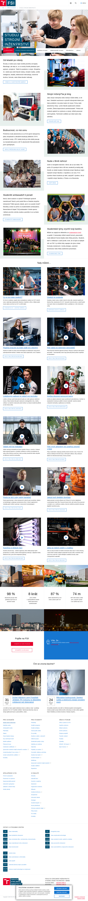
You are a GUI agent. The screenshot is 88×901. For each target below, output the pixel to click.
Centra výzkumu (63, 730)
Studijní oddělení (35, 765)
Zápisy (4, 733)
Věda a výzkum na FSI (65, 722)
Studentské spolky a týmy (37, 741)
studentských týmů (75, 232)
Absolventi (33, 784)
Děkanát (33, 789)
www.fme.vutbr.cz (61, 882)
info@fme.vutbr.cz (61, 884)
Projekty (61, 738)
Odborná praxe (35, 738)
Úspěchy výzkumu (63, 725)
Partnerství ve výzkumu (9, 778)
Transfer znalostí (63, 736)
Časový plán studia (36, 730)
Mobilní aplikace (7, 741)
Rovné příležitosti (35, 805)
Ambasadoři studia (7, 728)
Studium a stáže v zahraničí (38, 736)
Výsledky (61, 741)
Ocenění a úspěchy (36, 781)
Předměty (33, 722)
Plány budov (34, 811)
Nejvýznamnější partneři (9, 781)
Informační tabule (35, 797)
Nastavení (62, 896)
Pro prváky (34, 733)
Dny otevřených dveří (8, 738)
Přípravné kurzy (7, 744)
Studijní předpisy (35, 728)
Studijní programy (35, 725)
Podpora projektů (63, 733)
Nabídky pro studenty (36, 744)
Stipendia (33, 746)
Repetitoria (34, 768)
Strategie (33, 800)
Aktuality (33, 775)
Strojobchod (34, 794)
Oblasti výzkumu (63, 728)
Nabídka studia (7, 725)
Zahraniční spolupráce (8, 784)
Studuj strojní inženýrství (27, 7)
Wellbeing (33, 760)
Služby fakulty (6, 789)
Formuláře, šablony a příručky (38, 752)
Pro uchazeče (12, 7)
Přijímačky (5, 730)
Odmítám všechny (62, 892)
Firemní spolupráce (8, 775)
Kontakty (5, 757)
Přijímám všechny (61, 888)
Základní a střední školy (9, 786)
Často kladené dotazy (8, 736)
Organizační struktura (36, 786)
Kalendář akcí (34, 778)
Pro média (33, 813)
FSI (3, 7)
